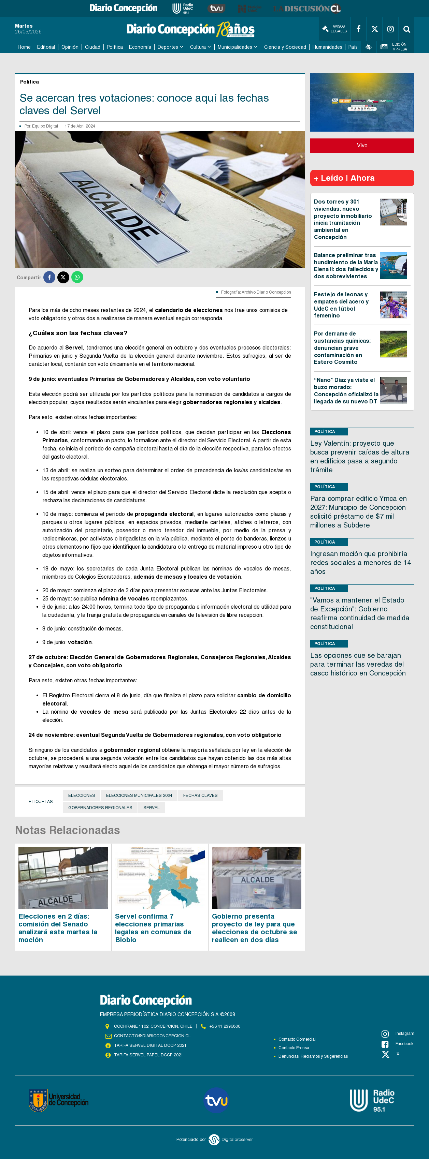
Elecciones (81, 795)
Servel (151, 807)
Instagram (398, 1034)
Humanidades (327, 47)
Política (115, 47)
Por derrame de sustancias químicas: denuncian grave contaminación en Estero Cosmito (342, 347)
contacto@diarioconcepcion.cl (152, 1036)
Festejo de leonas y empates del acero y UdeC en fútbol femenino (341, 305)
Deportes (168, 47)
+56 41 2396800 (225, 1026)
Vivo (362, 145)
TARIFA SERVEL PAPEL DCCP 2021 (148, 1055)
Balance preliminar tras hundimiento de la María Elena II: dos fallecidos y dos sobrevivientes (346, 266)
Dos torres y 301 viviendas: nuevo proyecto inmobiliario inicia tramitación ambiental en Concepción (343, 219)
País (353, 47)
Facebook (397, 1044)
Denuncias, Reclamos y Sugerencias (313, 1056)
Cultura (198, 47)
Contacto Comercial (297, 1039)
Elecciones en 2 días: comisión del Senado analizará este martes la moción (57, 928)
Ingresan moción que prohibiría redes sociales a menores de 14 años (360, 563)
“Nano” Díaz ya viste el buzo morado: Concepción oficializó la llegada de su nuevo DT (346, 390)
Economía (140, 47)
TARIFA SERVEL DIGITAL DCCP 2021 (150, 1045)
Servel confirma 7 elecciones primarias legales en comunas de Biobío (153, 928)
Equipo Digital (45, 126)
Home (24, 47)
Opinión (69, 47)
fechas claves (200, 795)
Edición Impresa (394, 47)
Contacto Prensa (293, 1047)
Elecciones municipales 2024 (139, 795)
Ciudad (92, 47)
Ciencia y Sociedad (285, 47)
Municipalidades (235, 47)
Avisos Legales (334, 29)
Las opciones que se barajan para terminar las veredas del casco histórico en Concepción (358, 664)
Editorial (46, 47)
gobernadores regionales (100, 807)
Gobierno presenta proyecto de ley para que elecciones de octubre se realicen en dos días (254, 928)
